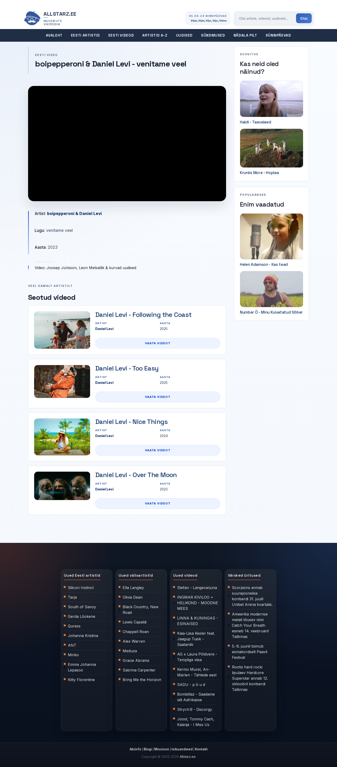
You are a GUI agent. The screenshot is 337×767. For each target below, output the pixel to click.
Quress (74, 626)
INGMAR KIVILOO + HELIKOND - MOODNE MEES (197, 603)
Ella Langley (133, 587)
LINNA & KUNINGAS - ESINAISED (197, 621)
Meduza (130, 650)
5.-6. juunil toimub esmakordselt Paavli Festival (249, 652)
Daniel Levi (104, 329)
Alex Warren (134, 641)
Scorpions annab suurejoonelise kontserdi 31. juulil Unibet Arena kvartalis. (252, 596)
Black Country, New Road (140, 609)
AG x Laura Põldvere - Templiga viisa (197, 657)
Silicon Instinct (81, 587)
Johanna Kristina (83, 635)
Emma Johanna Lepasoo (82, 667)
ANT (72, 645)
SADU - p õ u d (191, 684)
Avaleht (54, 35)
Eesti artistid (85, 35)
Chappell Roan (136, 631)
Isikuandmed (182, 749)
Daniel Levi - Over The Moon (136, 475)
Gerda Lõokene (81, 616)
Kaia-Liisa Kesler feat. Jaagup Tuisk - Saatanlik (196, 639)
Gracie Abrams (136, 660)
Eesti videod (121, 35)
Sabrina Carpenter (139, 670)
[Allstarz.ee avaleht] (50, 18)
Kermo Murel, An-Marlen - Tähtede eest (196, 672)
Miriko (73, 654)
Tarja (72, 597)
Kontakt (201, 749)
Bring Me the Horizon (142, 679)
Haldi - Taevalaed (255, 122)
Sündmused (213, 35)
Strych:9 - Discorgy (194, 709)
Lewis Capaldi (135, 622)
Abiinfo (135, 749)
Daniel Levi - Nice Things (131, 421)
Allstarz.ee (188, 757)
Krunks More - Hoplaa (259, 172)
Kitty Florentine (81, 679)
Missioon (161, 749)
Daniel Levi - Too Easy (127, 368)
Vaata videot (157, 343)
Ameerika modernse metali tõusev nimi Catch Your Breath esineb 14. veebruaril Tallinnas (250, 625)
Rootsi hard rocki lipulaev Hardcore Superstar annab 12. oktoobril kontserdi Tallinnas (250, 678)
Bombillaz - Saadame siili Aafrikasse (196, 697)
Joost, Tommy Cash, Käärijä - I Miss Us (195, 722)
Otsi (304, 18)
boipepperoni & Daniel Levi (74, 213)
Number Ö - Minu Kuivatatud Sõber (271, 312)
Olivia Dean (133, 597)
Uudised (184, 35)
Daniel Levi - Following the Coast (143, 314)
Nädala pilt (245, 35)
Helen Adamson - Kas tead (264, 264)
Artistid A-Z (155, 35)
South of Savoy (82, 606)
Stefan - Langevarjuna (197, 587)
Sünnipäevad (278, 35)
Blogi (148, 749)
